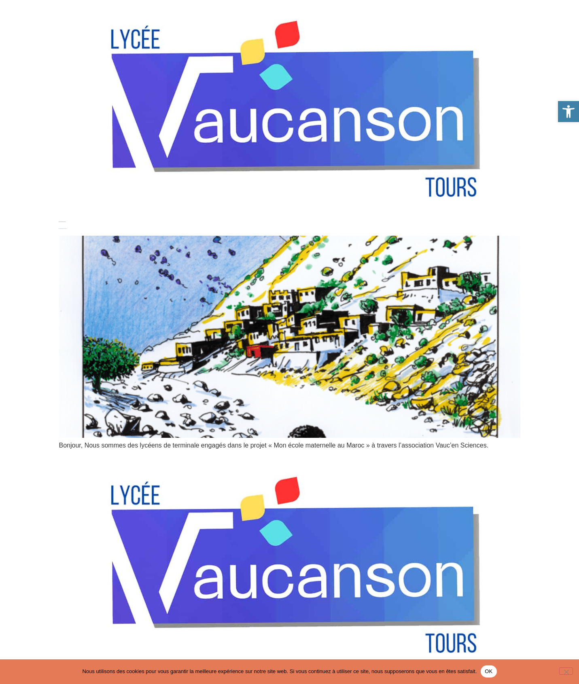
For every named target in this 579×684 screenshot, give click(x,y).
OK (488, 671)
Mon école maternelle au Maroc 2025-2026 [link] (63, 228)
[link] (568, 111)
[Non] (566, 671)
